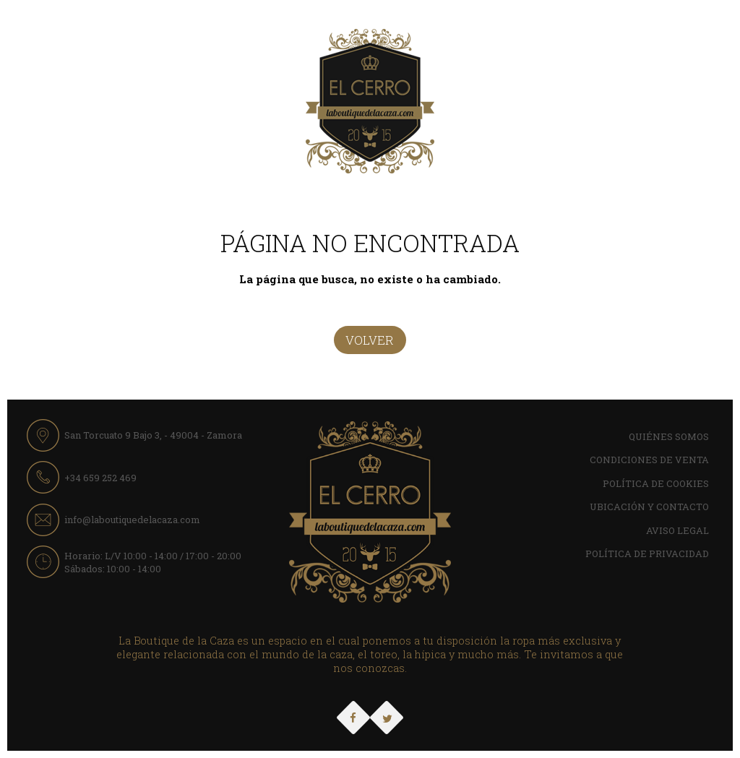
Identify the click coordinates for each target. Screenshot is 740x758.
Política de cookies (656, 483)
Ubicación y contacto (649, 506)
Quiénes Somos (669, 436)
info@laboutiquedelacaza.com (132, 519)
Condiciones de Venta (649, 459)
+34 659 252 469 (100, 477)
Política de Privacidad (647, 553)
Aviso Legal (677, 530)
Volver (369, 340)
